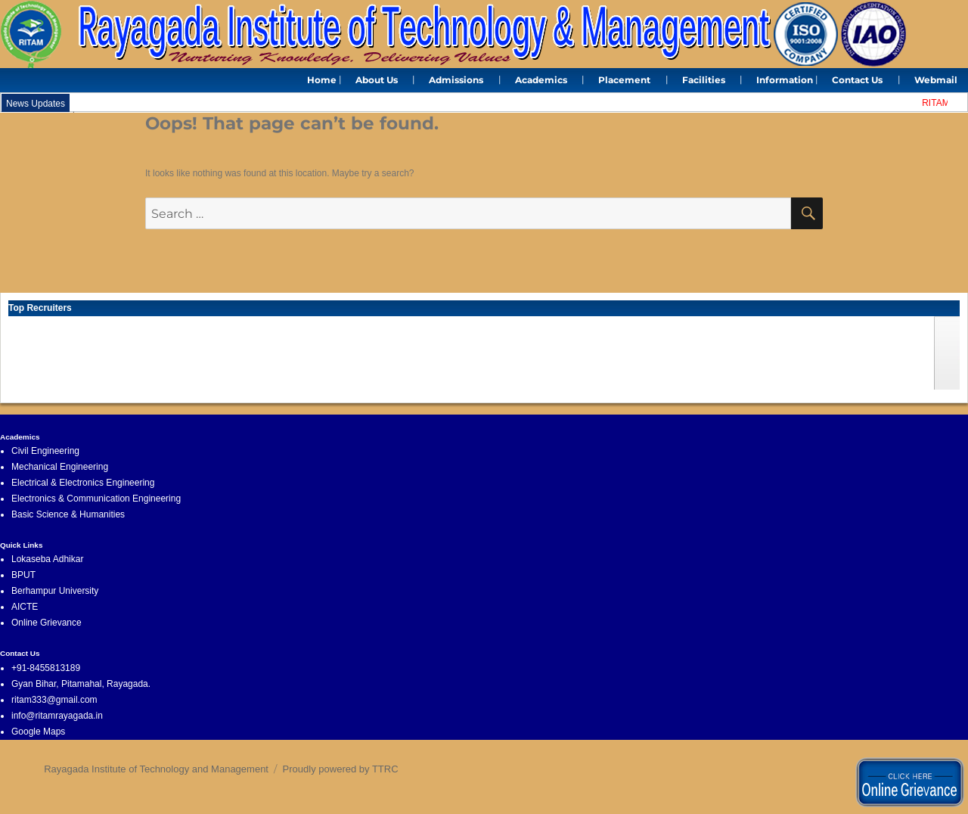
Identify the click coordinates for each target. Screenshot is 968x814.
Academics (541, 79)
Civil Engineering (45, 451)
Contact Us (857, 79)
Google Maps (38, 731)
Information (784, 79)
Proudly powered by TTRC (341, 769)
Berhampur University (54, 591)
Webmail (935, 79)
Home (322, 79)
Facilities (703, 79)
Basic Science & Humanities (68, 514)
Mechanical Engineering (59, 466)
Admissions (456, 79)
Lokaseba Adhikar (47, 559)
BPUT (23, 575)
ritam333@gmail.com (54, 699)
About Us (376, 79)
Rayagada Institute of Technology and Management (156, 769)
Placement (624, 79)
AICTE (24, 606)
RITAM (938, 103)
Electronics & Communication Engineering (96, 498)
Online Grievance (46, 622)
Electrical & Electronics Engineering (82, 482)
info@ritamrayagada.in (57, 715)
